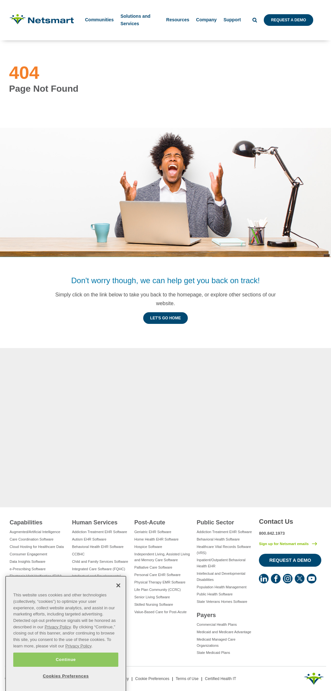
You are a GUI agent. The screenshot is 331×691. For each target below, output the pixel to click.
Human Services (95, 522)
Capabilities (26, 522)
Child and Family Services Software (100, 561)
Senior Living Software (152, 597)
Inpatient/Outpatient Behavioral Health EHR (221, 563)
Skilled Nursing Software (153, 604)
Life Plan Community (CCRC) (157, 590)
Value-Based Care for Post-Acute (160, 612)
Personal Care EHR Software (157, 575)
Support (232, 19)
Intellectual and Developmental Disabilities (96, 579)
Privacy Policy (58, 642)
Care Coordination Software (32, 539)
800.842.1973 (272, 533)
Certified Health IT (220, 678)
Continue (66, 674)
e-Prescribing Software (28, 569)
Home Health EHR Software (156, 539)
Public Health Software (214, 594)
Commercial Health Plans (217, 624)
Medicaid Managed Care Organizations (216, 642)
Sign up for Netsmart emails (284, 544)
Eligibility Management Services (35, 583)
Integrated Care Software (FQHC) (98, 569)
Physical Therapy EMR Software (160, 582)
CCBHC (78, 554)
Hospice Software (148, 547)
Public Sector (215, 522)
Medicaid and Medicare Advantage (224, 632)
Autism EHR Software (89, 539)
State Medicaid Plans (213, 653)
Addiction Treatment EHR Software (99, 532)
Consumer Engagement (28, 554)
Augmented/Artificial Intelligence (35, 532)
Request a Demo (288, 20)
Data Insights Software (28, 561)
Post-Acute (150, 522)
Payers (206, 615)
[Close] (118, 601)
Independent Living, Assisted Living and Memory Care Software (162, 557)
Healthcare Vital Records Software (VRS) (224, 550)
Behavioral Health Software (218, 539)
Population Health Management (221, 587)
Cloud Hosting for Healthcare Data (37, 547)
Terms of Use (187, 678)
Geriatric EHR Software (152, 532)
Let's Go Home (165, 318)
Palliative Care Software (153, 567)
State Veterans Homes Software (222, 601)
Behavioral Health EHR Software (98, 547)
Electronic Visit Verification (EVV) (36, 576)
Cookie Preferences (152, 678)
